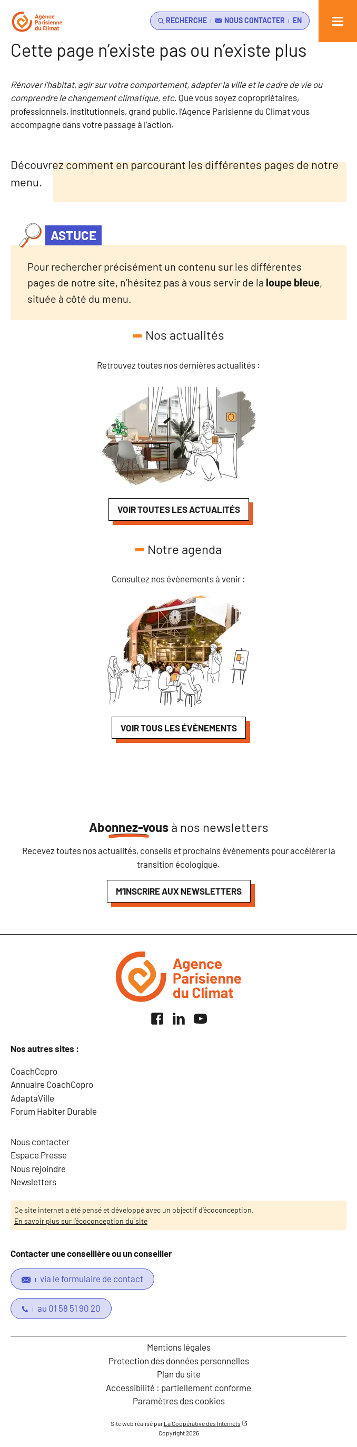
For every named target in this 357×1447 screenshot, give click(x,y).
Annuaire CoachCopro (52, 1084)
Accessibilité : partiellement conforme (178, 1387)
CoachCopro (34, 1071)
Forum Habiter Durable (54, 1111)
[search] (181, 20)
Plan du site (179, 1374)
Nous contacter (40, 1141)
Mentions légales (179, 1347)
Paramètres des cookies (179, 1400)
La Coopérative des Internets (202, 1423)
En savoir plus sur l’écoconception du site (80, 1220)
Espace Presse (39, 1154)
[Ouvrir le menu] (338, 21)
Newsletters (33, 1181)
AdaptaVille (32, 1098)
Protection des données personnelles (178, 1360)
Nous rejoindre (38, 1168)
